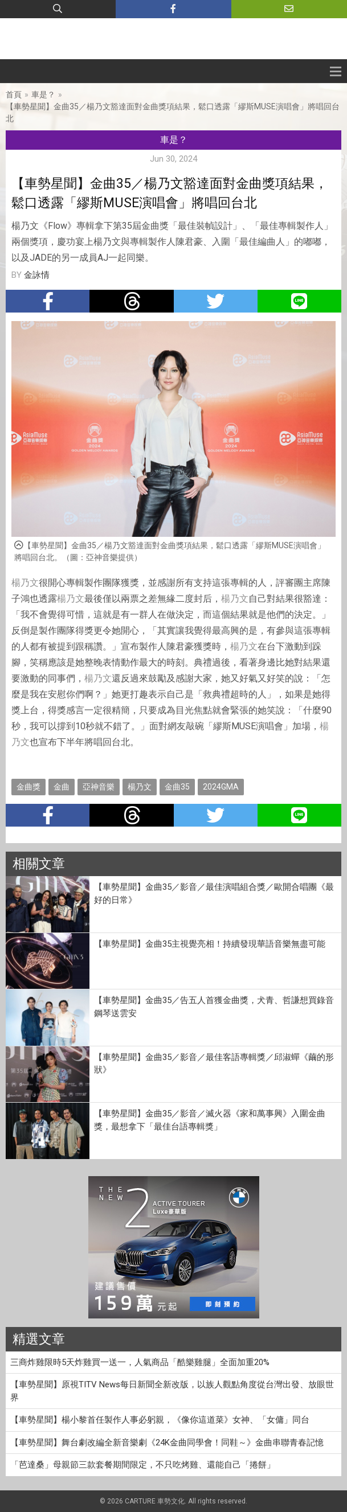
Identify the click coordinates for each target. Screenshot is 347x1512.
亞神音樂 (99, 786)
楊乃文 (25, 582)
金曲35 (177, 786)
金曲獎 (28, 786)
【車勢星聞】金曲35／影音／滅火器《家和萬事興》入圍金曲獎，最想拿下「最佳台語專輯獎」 (209, 1120)
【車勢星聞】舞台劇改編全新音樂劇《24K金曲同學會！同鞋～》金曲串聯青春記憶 (167, 1442)
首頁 (14, 94)
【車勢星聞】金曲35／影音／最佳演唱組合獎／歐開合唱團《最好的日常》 (214, 893)
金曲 (62, 786)
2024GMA (221, 786)
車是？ (43, 94)
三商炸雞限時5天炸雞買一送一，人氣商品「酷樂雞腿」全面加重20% (140, 1362)
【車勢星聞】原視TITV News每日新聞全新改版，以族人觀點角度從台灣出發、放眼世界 (172, 1391)
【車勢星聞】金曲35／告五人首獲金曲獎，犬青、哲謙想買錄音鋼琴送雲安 (214, 1006)
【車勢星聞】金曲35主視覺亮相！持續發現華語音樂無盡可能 (209, 944)
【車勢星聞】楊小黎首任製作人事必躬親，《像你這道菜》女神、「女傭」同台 (159, 1420)
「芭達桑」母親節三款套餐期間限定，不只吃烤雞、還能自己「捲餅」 (142, 1465)
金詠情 (37, 275)
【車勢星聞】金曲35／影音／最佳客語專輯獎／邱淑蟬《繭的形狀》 (214, 1063)
